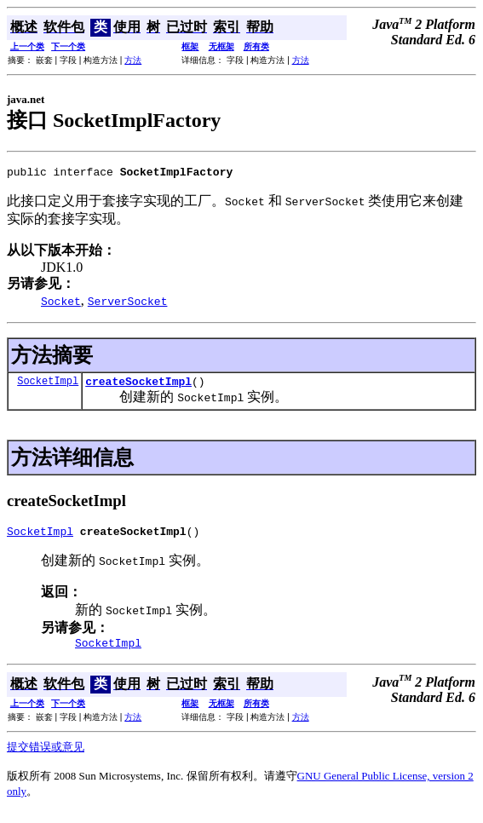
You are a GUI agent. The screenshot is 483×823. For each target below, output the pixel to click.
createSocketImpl (138, 386)
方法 (132, 60)
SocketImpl (47, 385)
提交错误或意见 (45, 757)
